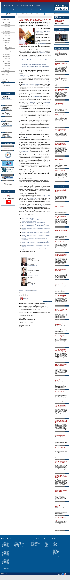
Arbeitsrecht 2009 (6, 58)
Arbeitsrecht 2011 (6, 54)
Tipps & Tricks (16, 545)
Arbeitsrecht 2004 (6, 67)
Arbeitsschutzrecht (34, 542)
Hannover (19, 13)
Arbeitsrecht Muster (5, 81)
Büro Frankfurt (56, 550)
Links (46, 545)
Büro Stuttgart (55, 557)
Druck (46, 542)
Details (7, 105)
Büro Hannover (56, 552)
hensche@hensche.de (32, 265)
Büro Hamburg (56, 551)
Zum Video (58, 42)
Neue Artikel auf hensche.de (19, 543)
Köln (23, 13)
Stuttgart (37, 13)
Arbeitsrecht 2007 (6, 61)
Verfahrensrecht (34, 545)
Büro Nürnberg (56, 555)
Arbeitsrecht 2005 (6, 65)
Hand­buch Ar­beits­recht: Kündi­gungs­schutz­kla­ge (31, 226)
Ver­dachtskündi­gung (46, 81)
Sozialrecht (33, 544)
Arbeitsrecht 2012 (6, 52)
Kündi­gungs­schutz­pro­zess (33, 198)
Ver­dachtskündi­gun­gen (23, 75)
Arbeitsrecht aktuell (5, 19)
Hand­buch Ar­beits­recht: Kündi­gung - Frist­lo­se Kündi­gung (33, 222)
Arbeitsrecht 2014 (6, 42)
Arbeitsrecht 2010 (6, 56)
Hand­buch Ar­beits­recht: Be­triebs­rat (29, 221)
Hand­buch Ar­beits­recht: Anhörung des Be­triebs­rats (32, 219)
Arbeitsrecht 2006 (6, 63)
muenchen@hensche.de (7, 125)
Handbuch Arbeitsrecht (6, 76)
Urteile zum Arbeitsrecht (6, 79)
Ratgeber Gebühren (17, 544)
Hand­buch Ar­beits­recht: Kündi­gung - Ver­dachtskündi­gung (33, 224)
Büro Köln (55, 553)
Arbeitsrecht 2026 (6, 21)
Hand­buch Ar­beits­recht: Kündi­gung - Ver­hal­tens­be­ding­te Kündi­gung (35, 225)
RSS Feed (47, 546)
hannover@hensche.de (7, 114)
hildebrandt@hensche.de (32, 275)
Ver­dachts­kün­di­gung (42, 43)
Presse (54, 539)
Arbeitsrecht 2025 (6, 22)
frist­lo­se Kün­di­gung (39, 31)
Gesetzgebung (8, 51)
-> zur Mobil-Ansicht (6, 17)
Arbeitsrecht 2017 (6, 36)
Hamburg (14, 13)
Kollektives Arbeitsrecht (35, 543)
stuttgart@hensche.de (7, 136)
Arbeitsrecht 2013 (6, 44)
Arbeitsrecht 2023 (6, 26)
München (27, 13)
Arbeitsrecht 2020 (6, 31)
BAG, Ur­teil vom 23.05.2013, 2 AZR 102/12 (31, 56)
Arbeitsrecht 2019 (6, 33)
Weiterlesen (59, 61)
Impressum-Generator (6, 85)
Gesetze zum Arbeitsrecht (6, 77)
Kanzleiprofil (55, 541)
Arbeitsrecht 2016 (6, 38)
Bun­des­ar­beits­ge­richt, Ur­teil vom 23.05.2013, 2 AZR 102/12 (34, 216)
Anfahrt (3, 105)
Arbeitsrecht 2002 (6, 70)
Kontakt (46, 544)
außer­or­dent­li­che (25, 84)
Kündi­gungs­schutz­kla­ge (25, 151)
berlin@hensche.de (6, 98)
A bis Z (46, 539)
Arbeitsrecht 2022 (6, 28)
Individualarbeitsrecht (35, 541)
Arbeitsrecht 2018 (6, 35)
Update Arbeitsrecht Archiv (7, 88)
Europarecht (7, 49)
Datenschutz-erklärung (55, 545)
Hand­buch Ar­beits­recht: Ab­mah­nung (29, 218)
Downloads (47, 541)
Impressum (55, 543)
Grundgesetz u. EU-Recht (35, 539)
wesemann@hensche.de (32, 284)
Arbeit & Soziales (8, 47)
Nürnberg (32, 13)
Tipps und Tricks (5, 74)
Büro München (56, 554)
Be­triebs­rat (28, 203)
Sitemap (46, 549)
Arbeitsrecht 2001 (6, 72)
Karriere (46, 543)
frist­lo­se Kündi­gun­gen (35, 84)
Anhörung (21, 208)
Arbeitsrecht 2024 (6, 24)
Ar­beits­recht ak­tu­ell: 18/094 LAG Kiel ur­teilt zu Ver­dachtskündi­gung (35, 231)
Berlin (4, 13)
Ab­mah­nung (44, 91)
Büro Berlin (55, 549)
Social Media (47, 547)
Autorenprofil (24, 298)
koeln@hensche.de (6, 120)
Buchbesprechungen (18, 539)
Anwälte (42, 13)
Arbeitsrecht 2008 (5, 560)
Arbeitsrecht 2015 (6, 40)
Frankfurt (9, 13)
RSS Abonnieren (47, 301)
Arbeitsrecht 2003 (6, 68)
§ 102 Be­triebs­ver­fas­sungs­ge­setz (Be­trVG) (33, 205)
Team (54, 542)
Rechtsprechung (8, 45)
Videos (3, 83)
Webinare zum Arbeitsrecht (7, 87)
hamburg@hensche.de (7, 109)
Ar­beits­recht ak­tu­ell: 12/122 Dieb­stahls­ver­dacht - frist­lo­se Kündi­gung (35, 241)
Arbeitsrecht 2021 (6, 29)
